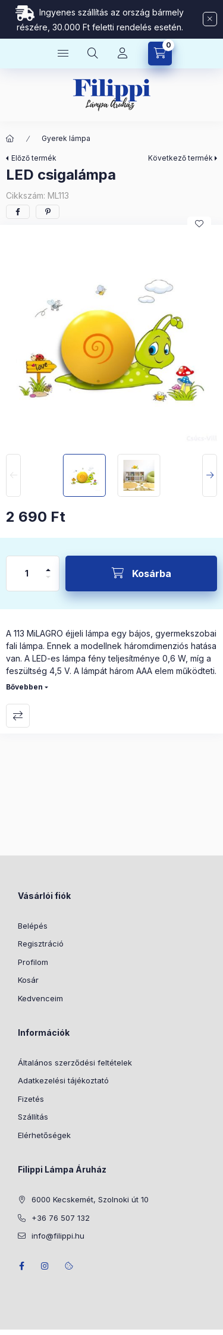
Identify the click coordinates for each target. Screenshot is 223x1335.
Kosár (28, 980)
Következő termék (180, 157)
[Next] (209, 475)
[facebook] (18, 212)
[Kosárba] (141, 573)
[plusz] (48, 565)
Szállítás (33, 1116)
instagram (45, 1266)
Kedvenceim (40, 998)
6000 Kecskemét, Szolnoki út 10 (90, 1199)
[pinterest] (47, 212)
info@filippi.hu (58, 1235)
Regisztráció (41, 943)
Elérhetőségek (44, 1135)
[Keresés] (93, 53)
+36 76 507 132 (61, 1218)
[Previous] (13, 475)
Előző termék (33, 157)
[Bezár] (210, 19)
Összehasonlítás (18, 716)
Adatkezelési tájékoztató (63, 1080)
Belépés (33, 925)
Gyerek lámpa (66, 138)
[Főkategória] (10, 138)
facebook (21, 1266)
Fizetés (31, 1099)
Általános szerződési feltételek (75, 1062)
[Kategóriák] (63, 53)
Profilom (33, 962)
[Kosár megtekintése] (160, 53)
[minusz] (48, 582)
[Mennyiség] (26, 573)
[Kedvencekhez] (199, 224)
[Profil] (122, 53)
